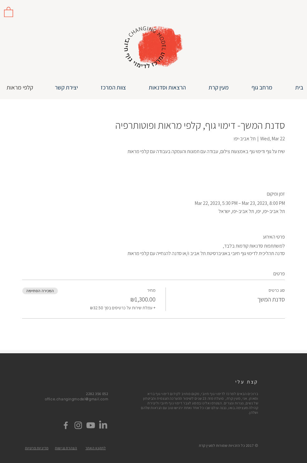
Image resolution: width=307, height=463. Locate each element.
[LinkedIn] (103, 425)
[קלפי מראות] (20, 87)
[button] (160, 87)
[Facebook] (66, 425)
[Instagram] (78, 425)
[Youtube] (91, 425)
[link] (8, 11)
